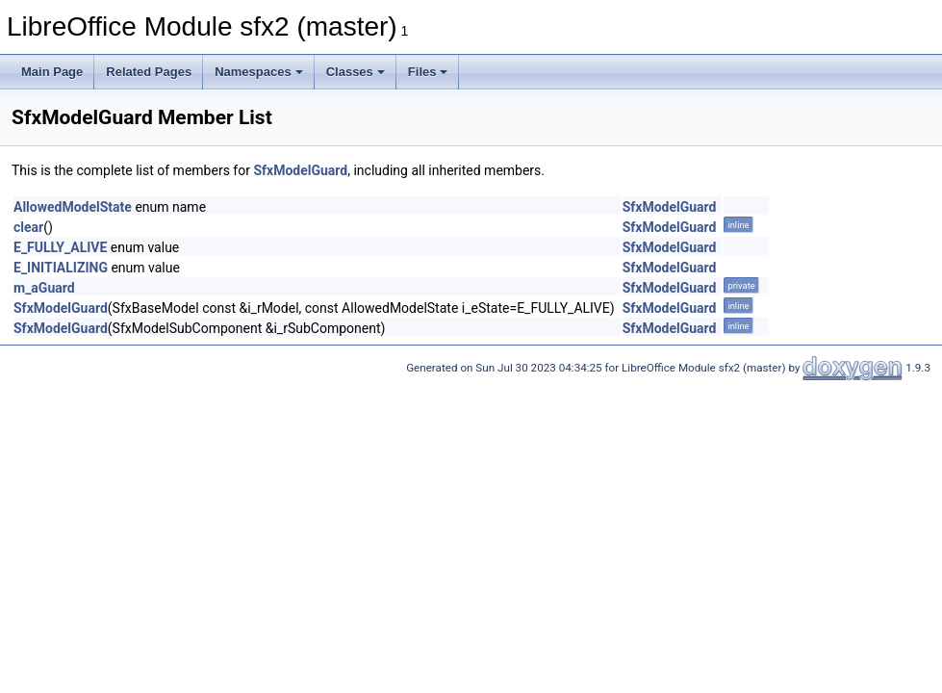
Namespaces (259, 71)
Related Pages (148, 71)
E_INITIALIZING (60, 267)
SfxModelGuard (300, 170)
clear (28, 227)
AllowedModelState (72, 207)
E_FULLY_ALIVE (60, 247)
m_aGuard (44, 287)
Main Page (52, 71)
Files (428, 71)
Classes (355, 71)
